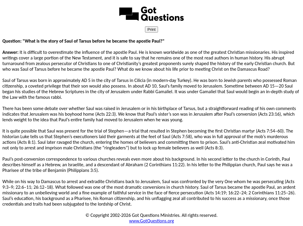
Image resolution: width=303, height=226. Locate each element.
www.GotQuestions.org (151, 221)
